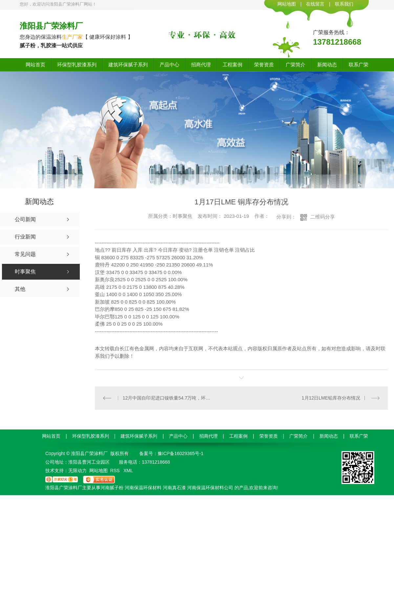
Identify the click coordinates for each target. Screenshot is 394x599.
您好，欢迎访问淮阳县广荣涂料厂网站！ (58, 4)
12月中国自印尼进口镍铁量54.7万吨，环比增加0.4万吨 (168, 398)
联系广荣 (358, 64)
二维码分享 (322, 216)
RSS (115, 470)
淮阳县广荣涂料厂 (51, 25)
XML (128, 470)
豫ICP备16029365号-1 (181, 453)
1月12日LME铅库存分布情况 (331, 398)
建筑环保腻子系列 (128, 64)
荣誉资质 (264, 64)
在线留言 (315, 4)
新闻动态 (327, 64)
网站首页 (35, 64)
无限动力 (77, 470)
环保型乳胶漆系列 (77, 64)
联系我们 (344, 4)
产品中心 (169, 64)
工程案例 (232, 64)
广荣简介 (295, 64)
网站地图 (286, 4)
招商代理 (201, 64)
